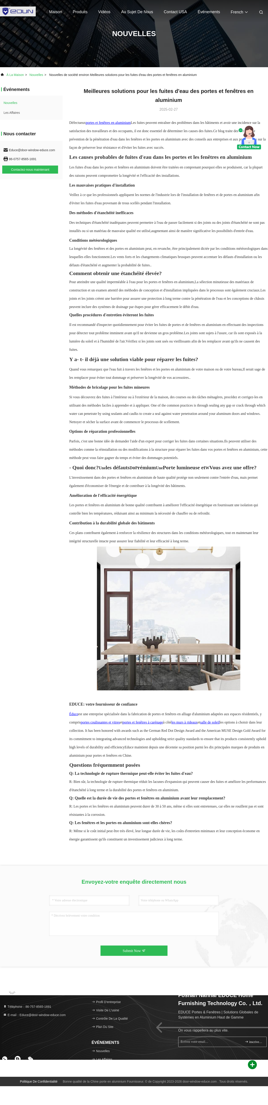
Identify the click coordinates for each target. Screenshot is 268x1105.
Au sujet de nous (137, 12)
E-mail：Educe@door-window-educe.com (34, 1015)
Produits (80, 12)
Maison (55, 12)
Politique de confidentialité (38, 1081)
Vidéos (104, 12)
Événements (209, 12)
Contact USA (175, 12)
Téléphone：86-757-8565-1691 (27, 1006)
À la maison (15, 75)
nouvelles (36, 75)
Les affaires (12, 112)
